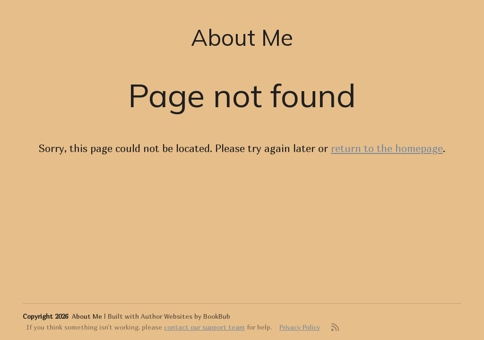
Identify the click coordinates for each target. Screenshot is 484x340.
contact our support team (204, 327)
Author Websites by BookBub (185, 316)
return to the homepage (387, 148)
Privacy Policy (299, 327)
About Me (242, 37)
